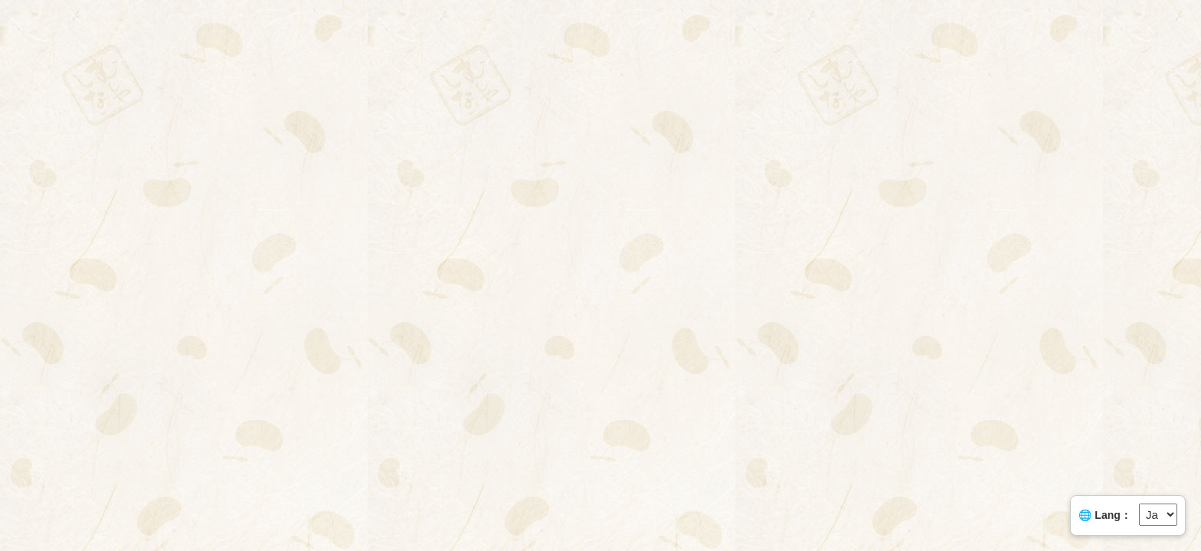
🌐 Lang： (1104, 515)
